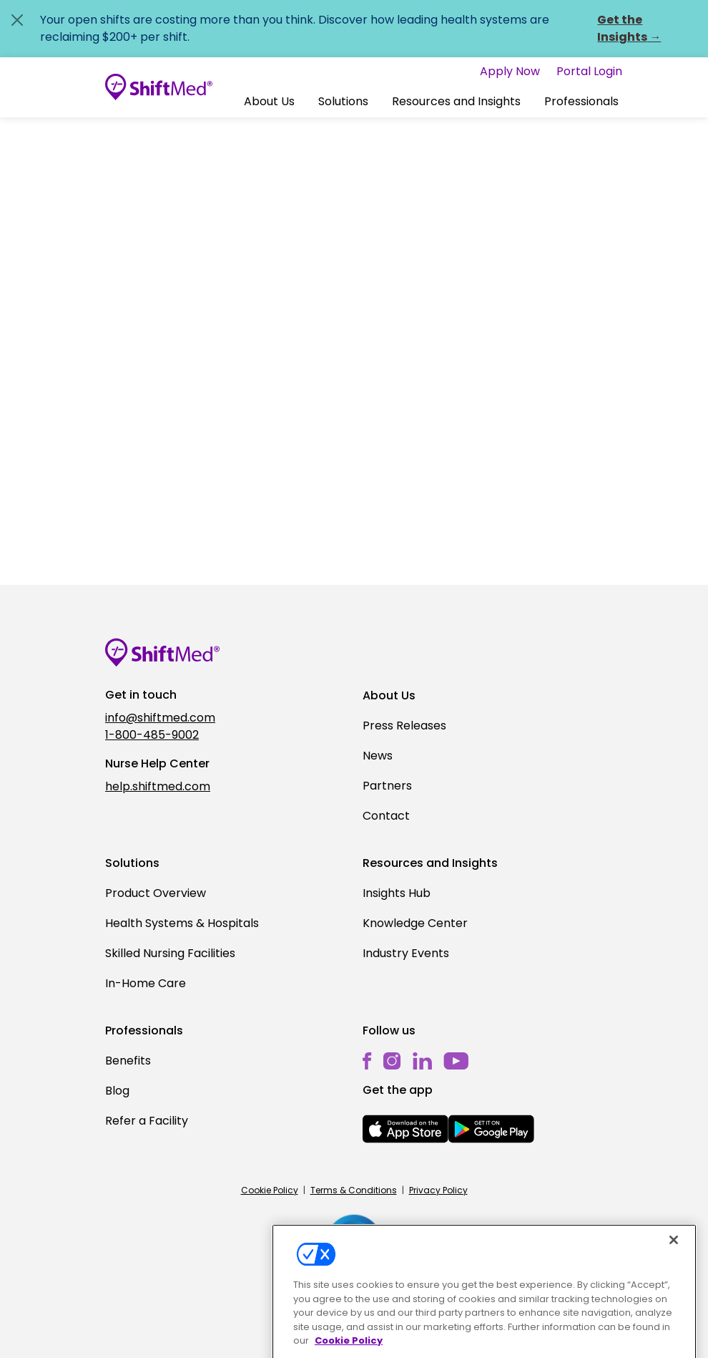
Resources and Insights (456, 101)
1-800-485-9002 (152, 735)
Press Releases (404, 725)
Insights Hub (397, 893)
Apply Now (510, 71)
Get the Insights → (629, 28)
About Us (269, 101)
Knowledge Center (415, 923)
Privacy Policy (438, 1190)
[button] (269, 101)
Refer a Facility (146, 1120)
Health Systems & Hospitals (182, 923)
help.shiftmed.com (157, 786)
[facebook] (367, 1061)
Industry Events (406, 953)
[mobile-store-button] (405, 1129)
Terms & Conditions (353, 1190)
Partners (387, 785)
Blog (117, 1090)
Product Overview (155, 893)
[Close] (673, 1258)
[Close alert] (17, 20)
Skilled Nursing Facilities (170, 953)
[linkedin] (422, 1061)
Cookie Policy (269, 1190)
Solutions (343, 101)
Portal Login (589, 71)
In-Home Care (145, 983)
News (378, 755)
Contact (386, 815)
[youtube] (455, 1060)
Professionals (581, 101)
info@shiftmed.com (160, 717)
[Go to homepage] (158, 87)
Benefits (128, 1060)
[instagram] (392, 1061)
